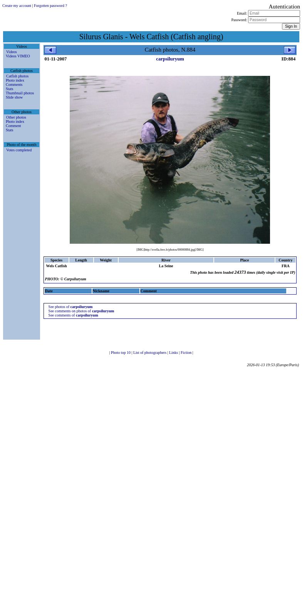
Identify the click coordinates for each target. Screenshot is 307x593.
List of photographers (150, 352)
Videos (11, 52)
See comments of (73, 315)
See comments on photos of (81, 311)
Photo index (15, 80)
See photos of (71, 307)
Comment (13, 126)
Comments (14, 84)
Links (174, 352)
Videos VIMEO (18, 56)
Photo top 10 (121, 352)
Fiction (187, 352)
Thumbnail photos (20, 93)
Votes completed (19, 150)
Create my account (16, 5)
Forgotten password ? (50, 5)
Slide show (14, 97)
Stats (9, 89)
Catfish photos (17, 76)
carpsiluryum (170, 59)
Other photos (16, 117)
